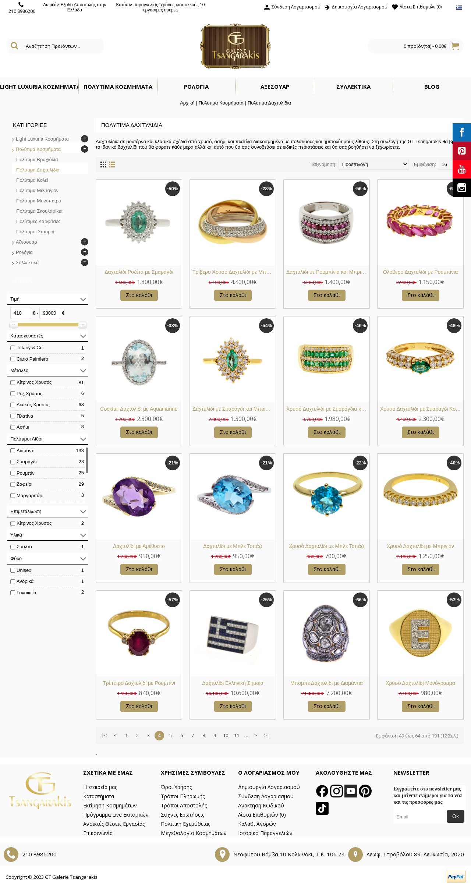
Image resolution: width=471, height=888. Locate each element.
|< (104, 735)
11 (236, 735)
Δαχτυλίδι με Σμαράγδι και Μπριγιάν (233, 409)
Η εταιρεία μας (100, 786)
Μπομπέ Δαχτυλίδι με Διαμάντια (326, 683)
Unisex (24, 570)
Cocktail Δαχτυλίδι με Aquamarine (138, 409)
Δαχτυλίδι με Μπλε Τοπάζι (232, 546)
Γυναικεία (26, 592)
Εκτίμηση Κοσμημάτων (110, 805)
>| (266, 735)
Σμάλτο (24, 546)
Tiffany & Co (30, 347)
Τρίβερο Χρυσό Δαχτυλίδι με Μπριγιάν (234, 272)
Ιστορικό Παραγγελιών (265, 832)
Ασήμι (23, 427)
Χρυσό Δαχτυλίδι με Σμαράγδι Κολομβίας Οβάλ (421, 409)
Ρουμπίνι (26, 473)
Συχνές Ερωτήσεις (182, 814)
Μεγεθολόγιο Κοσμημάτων (194, 832)
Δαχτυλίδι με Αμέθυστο (139, 546)
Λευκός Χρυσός (33, 404)
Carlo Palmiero (32, 359)
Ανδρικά (25, 581)
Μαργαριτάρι (30, 495)
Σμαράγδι (27, 461)
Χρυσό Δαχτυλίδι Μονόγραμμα (420, 683)
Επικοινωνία (98, 832)
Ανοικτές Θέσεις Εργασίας (114, 823)
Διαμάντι (26, 450)
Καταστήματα (98, 796)
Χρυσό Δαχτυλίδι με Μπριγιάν (420, 546)
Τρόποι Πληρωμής (183, 796)
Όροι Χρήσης (176, 786)
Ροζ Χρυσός (29, 393)
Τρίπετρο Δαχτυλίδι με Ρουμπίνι (139, 683)
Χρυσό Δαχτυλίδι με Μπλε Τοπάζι (326, 546)
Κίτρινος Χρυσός (34, 382)
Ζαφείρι (24, 484)
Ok (455, 816)
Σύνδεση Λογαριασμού (266, 796)
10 (225, 735)
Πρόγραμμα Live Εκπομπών (116, 814)
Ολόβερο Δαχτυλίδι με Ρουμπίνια (420, 272)
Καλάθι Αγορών (257, 823)
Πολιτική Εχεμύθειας (185, 823)
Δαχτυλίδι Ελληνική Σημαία (232, 683)
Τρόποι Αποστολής (184, 805)
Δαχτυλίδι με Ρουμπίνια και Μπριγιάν (327, 272)
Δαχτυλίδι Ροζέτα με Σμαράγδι (139, 272)
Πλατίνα (25, 416)
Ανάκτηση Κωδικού (261, 805)
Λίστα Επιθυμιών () (262, 814)
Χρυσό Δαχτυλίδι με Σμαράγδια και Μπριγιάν (327, 409)
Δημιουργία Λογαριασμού (269, 786)
